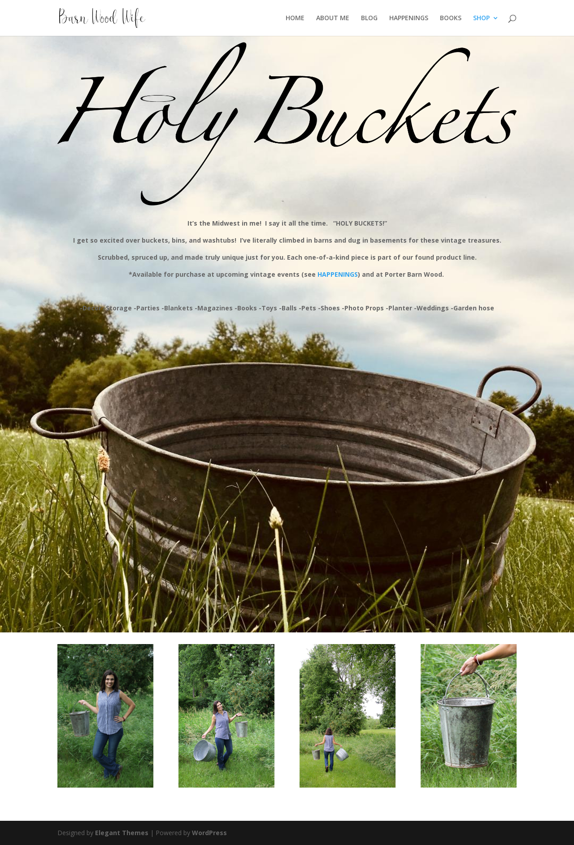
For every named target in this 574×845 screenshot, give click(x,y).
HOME (295, 18)
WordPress (209, 832)
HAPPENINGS (408, 18)
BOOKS (450, 18)
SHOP (481, 18)
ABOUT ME (332, 18)
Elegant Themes (121, 832)
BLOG (369, 18)
